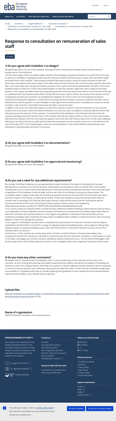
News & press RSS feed (51, 372)
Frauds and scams (85, 375)
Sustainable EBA (17, 374)
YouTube (84, 350)
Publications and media (63, 16)
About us (9, 16)
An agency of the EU (16, 363)
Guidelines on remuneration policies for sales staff (29, 26)
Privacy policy (83, 367)
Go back (9, 56)
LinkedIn (84, 345)
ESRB (79, 392)
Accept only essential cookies (99, 409)
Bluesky (83, 342)
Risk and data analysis (39, 16)
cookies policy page (44, 408)
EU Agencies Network (17, 368)
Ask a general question (51, 345)
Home (7, 23)
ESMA (79, 389)
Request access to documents (53, 353)
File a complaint (47, 356)
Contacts (45, 342)
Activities (21, 16)
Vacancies (81, 364)
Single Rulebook (35, 23)
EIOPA (80, 387)
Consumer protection (57, 23)
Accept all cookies (76, 409)
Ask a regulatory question (52, 350)
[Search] (108, 16)
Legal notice (82, 370)
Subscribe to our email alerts (53, 370)
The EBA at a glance (85, 361)
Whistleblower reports (50, 358)
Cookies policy (83, 372)
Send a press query (49, 347)
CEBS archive (82, 395)
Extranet (95, 5)
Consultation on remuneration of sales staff (73, 26)
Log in (105, 5)
